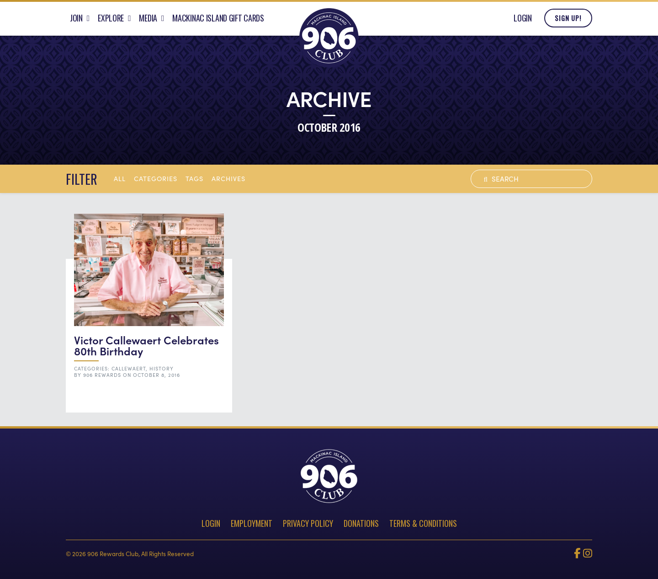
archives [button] (228, 178)
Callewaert (128, 368)
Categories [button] (155, 178)
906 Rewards (102, 374)
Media (148, 20)
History (161, 368)
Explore (111, 20)
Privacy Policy (308, 523)
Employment (251, 523)
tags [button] (194, 178)
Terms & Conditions (423, 523)
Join (76, 20)
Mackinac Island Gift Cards (218, 20)
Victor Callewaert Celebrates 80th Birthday (146, 345)
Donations (361, 523)
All (120, 178)
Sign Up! (568, 20)
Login (523, 20)
